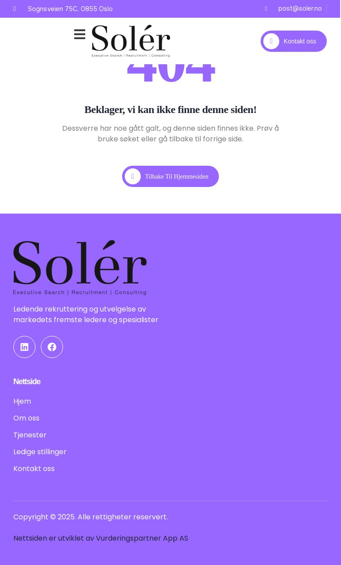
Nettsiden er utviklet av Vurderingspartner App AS (100, 538)
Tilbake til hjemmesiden (167, 176)
